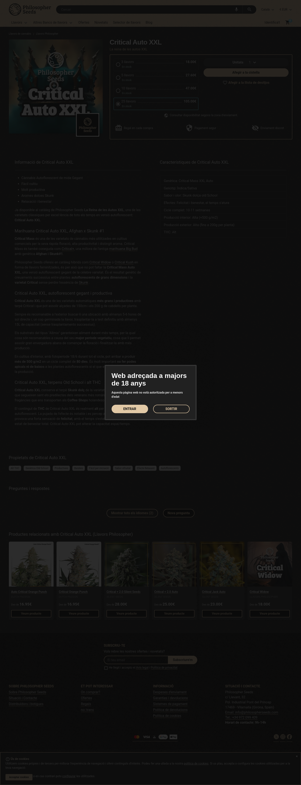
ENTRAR (129, 409)
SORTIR (171, 409)
